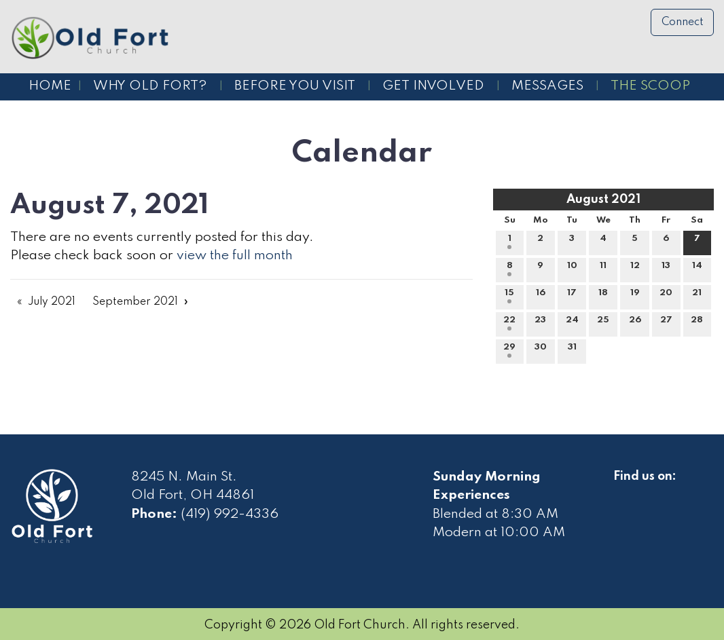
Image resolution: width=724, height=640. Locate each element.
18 (603, 295)
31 (572, 350)
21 (697, 295)
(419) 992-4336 (229, 514)
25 (603, 323)
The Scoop (650, 86)
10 (572, 268)
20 (665, 295)
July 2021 (51, 302)
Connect (683, 22)
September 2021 (135, 302)
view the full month (235, 256)
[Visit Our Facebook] (624, 492)
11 (603, 268)
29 (509, 350)
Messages (547, 86)
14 (697, 268)
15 (509, 295)
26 (635, 323)
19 (635, 295)
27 (666, 323)
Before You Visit (294, 86)
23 (540, 323)
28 (697, 323)
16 (540, 295)
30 (541, 350)
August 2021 (603, 199)
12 (635, 268)
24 (572, 323)
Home (50, 86)
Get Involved (433, 86)
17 (572, 295)
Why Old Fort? (150, 86)
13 (666, 268)
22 (509, 323)
